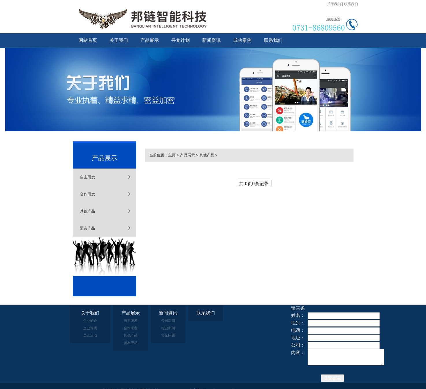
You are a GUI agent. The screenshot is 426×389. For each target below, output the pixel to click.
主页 (172, 155)
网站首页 (88, 40)
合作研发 (87, 194)
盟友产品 (87, 228)
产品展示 (149, 40)
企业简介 (90, 321)
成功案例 (242, 40)
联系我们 (351, 4)
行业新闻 (168, 328)
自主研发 (87, 177)
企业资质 (90, 328)
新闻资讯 (211, 40)
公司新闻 (168, 321)
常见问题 (168, 335)
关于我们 (334, 4)
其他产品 (87, 211)
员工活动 (90, 335)
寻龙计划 (180, 40)
